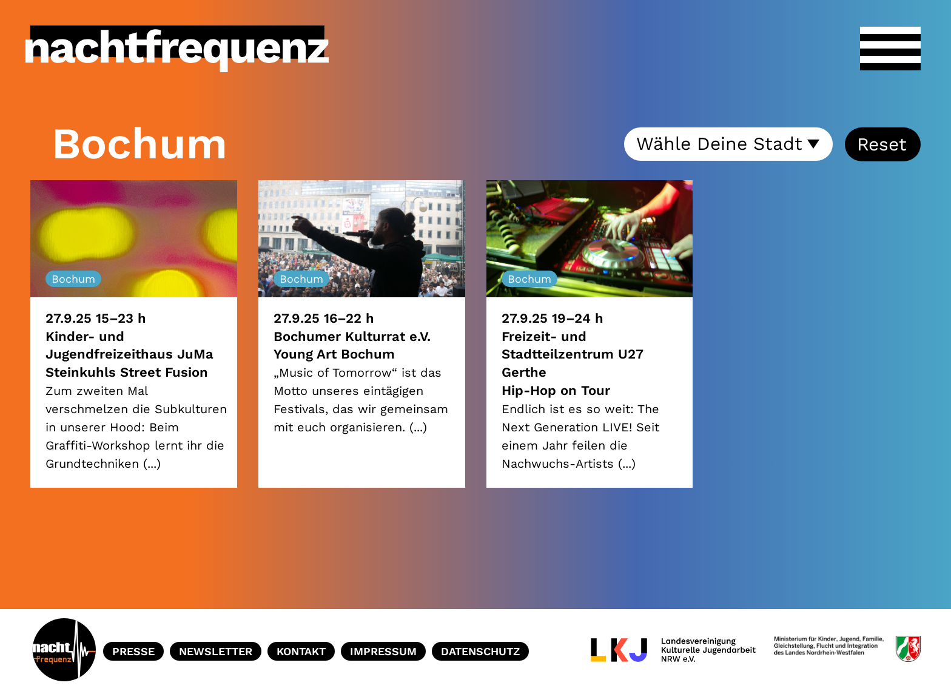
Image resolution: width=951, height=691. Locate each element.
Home (63, 651)
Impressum (383, 651)
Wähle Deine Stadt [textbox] (719, 143)
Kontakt (301, 651)
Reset (882, 144)
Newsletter (215, 651)
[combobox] (728, 144)
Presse (133, 651)
